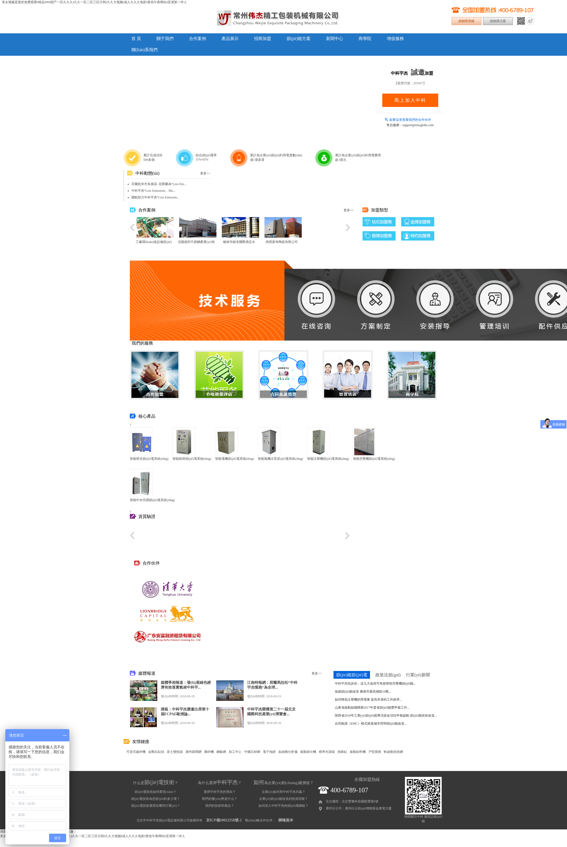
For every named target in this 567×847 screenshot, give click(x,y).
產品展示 (230, 38)
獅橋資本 (285, 820)
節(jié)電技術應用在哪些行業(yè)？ (155, 806)
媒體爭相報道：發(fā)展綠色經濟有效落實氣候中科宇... (186, 685)
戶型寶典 (374, 752)
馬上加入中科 (410, 100)
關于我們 (165, 38)
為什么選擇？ (220, 783)
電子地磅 (269, 752)
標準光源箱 (327, 752)
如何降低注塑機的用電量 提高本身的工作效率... (368, 699)
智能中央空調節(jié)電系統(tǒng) (152, 500)
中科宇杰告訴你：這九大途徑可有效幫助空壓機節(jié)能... (375, 683)
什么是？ (155, 783)
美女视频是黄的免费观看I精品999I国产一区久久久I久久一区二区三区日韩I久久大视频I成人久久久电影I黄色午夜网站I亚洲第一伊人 (94, 2)
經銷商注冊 (498, 21)
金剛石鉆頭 (156, 752)
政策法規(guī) (388, 675)
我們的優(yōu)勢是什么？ (220, 799)
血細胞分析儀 (287, 752)
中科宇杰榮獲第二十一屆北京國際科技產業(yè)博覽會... (271, 711)
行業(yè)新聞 (418, 675)
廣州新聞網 (194, 752)
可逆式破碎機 (136, 752)
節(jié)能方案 (299, 38)
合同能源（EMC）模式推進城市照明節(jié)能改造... (371, 723)
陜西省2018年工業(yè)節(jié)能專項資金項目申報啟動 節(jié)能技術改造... (386, 715)
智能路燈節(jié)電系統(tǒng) (191, 459)
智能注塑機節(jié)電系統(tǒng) (328, 459)
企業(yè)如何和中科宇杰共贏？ (283, 792)
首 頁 (136, 38)
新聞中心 (334, 38)
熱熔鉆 (342, 752)
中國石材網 (252, 752)
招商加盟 (262, 38)
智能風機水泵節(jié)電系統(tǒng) (280, 459)
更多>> (205, 173)
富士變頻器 (175, 752)
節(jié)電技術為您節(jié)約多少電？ (155, 799)
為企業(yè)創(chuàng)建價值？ (283, 783)
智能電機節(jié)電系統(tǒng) (234, 459)
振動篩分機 (308, 752)
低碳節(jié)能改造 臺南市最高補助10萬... (363, 691)
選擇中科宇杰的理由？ (220, 792)
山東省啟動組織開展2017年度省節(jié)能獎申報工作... (372, 707)
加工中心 (235, 752)
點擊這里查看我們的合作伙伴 (410, 120)
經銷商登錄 (466, 21)
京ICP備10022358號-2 (224, 820)
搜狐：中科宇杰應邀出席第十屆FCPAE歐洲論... (185, 711)
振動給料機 (358, 752)
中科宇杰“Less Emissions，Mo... (153, 191)
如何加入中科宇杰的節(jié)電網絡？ (284, 806)
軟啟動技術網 (393, 752)
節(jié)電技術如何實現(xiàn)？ (155, 792)
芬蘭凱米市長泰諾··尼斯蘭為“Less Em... (158, 184)
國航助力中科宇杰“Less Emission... (155, 197)
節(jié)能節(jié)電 (351, 675)
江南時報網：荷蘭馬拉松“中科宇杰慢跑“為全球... (272, 685)
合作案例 (197, 38)
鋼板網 (221, 752)
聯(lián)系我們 (144, 49)
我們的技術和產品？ (219, 806)
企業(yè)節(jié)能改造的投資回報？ (283, 799)
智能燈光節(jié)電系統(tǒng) (149, 459)
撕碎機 (209, 752)
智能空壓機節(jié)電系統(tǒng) (374, 459)
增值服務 (395, 38)
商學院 (365, 38)
